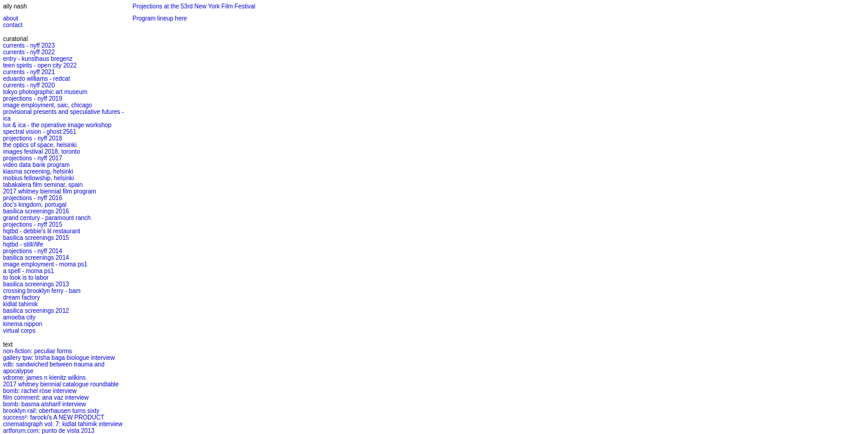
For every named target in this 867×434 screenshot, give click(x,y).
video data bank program (36, 165)
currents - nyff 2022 (29, 52)
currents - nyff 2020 (29, 85)
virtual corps (19, 330)
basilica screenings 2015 (36, 237)
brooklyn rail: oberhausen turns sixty (51, 410)
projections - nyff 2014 (32, 251)
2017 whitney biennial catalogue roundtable (61, 384)
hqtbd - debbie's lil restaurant (41, 231)
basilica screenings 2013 (36, 284)
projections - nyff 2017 (32, 158)
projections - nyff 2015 (32, 224)
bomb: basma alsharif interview (44, 404)
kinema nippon (22, 324)
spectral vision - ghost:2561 (39, 131)
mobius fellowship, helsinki (38, 178)
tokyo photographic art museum (45, 92)
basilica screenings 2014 (36, 257)
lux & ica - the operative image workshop (57, 125)
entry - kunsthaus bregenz (38, 58)
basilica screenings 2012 (36, 310)
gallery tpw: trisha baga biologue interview (59, 357)
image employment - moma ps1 (45, 264)
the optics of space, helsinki (39, 145)
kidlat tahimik (20, 304)
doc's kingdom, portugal (34, 204)
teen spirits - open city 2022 (39, 65)
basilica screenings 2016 (36, 211)
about (10, 18)
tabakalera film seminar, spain (42, 184)
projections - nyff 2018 (32, 138)
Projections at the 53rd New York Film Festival (193, 6)
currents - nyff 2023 (29, 45)
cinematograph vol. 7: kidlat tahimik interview (62, 424)
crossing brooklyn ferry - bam (42, 291)
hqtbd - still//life (23, 244)
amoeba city (19, 317)
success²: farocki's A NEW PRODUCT (53, 417)
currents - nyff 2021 (29, 72)
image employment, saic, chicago (47, 105)
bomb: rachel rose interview (39, 391)
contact (12, 25)
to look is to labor (26, 277)
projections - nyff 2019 (32, 98)
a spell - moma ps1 (28, 271)
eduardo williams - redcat (36, 78)
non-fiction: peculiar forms (37, 351)
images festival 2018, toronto (41, 151)
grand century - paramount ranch (47, 218)
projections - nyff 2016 (32, 198)
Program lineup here (159, 18)
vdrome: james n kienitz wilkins (44, 377)
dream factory (21, 297)
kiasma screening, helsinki (38, 171)
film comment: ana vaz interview (46, 397)
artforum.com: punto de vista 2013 (49, 430)
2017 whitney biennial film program (49, 191)
